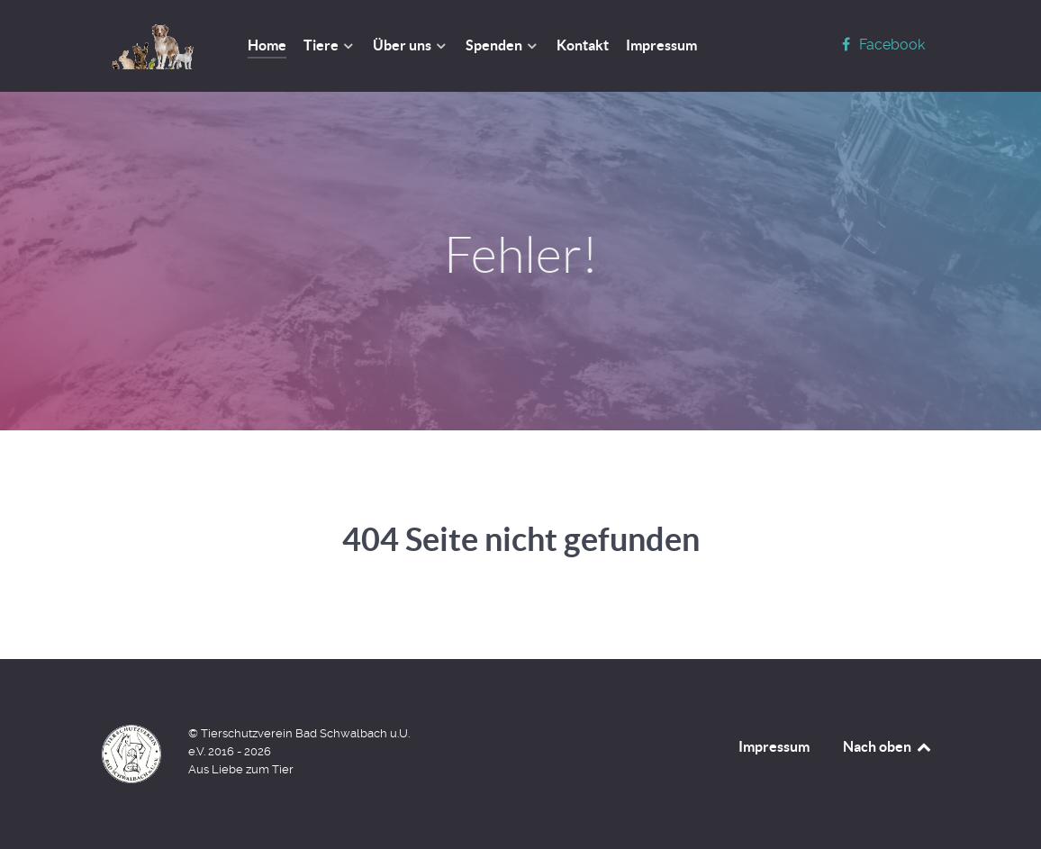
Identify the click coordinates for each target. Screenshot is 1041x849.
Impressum (774, 746)
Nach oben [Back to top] (888, 746)
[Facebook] (880, 44)
